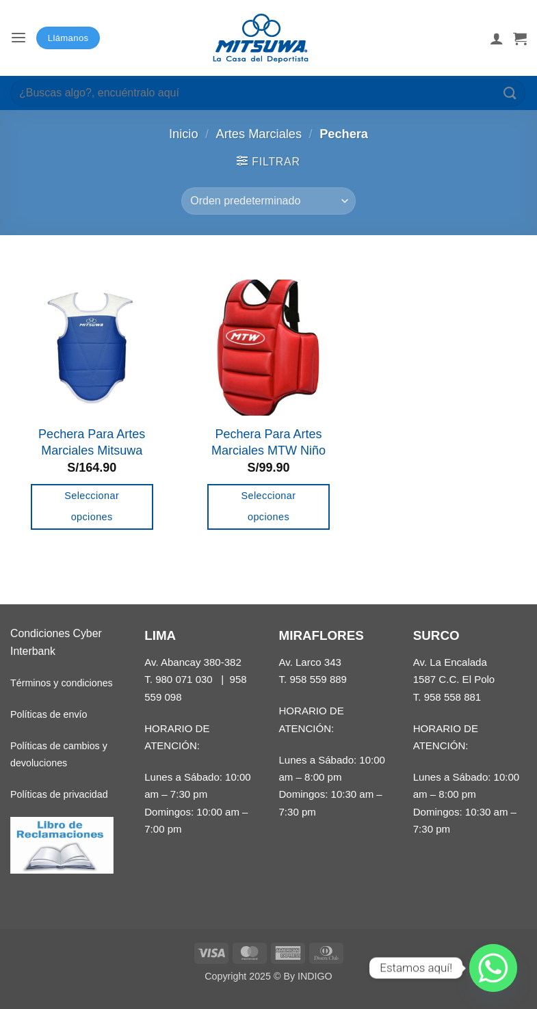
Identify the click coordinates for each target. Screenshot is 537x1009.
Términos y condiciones (61, 682)
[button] (18, 38)
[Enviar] (510, 92)
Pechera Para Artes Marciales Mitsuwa (91, 442)
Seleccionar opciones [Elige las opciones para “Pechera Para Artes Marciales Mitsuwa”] (91, 506)
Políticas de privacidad (59, 794)
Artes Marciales (259, 134)
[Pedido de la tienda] (268, 201)
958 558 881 (453, 697)
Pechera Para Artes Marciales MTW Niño (268, 442)
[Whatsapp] (493, 968)
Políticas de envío (48, 714)
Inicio (183, 134)
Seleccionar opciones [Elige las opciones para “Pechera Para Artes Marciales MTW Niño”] (268, 506)
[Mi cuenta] (496, 38)
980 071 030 (184, 679)
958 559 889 (318, 679)
